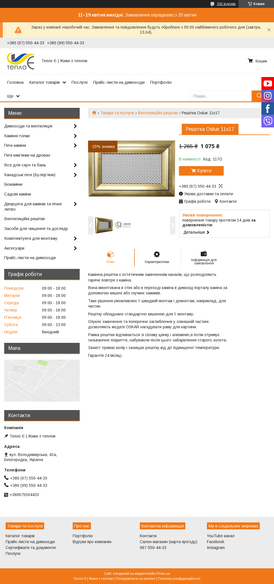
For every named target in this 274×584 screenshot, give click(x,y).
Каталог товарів (44, 82)
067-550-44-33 (153, 547)
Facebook (215, 541)
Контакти (148, 536)
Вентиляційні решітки (158, 113)
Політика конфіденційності (179, 579)
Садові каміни (17, 194)
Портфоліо (161, 82)
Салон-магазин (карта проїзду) (168, 541)
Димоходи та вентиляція (28, 126)
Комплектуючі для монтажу (31, 238)
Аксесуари (14, 248)
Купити (204, 170)
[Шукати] (259, 95)
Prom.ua (163, 574)
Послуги (80, 82)
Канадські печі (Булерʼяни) (29, 174)
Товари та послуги (117, 113)
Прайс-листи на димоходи (119, 82)
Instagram (216, 547)
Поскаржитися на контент (135, 579)
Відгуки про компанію (92, 541)
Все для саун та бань (25, 164)
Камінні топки (17, 135)
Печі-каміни (15, 145)
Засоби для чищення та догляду (36, 228)
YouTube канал (221, 536)
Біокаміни (13, 184)
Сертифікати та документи (31, 547)
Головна (15, 82)
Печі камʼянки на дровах (27, 155)
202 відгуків (226, 4)
